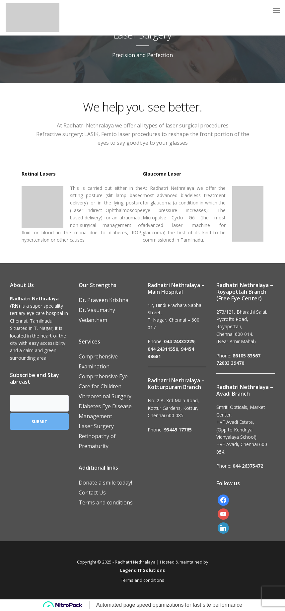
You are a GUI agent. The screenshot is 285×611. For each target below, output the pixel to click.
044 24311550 (163, 349)
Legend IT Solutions (142, 570)
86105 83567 (246, 355)
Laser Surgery (96, 426)
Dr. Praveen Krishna (103, 300)
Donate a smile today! (105, 482)
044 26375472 (248, 466)
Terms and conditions (106, 502)
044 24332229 (179, 341)
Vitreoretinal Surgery (105, 396)
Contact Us (92, 492)
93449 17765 (178, 429)
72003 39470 (230, 363)
